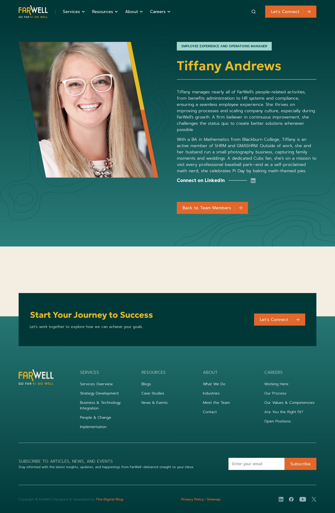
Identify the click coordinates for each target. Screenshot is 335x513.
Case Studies (152, 393)
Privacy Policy (193, 499)
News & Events (154, 402)
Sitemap (214, 499)
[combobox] (253, 12)
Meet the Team (216, 402)
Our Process (275, 393)
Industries (211, 393)
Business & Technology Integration (100, 405)
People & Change (95, 417)
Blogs (146, 384)
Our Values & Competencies (289, 402)
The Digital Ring (109, 499)
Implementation (93, 427)
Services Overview (96, 384)
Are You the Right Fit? (283, 412)
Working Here (276, 384)
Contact (210, 412)
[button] (74, 12)
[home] (33, 11)
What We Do (214, 384)
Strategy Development (99, 393)
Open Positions (277, 421)
